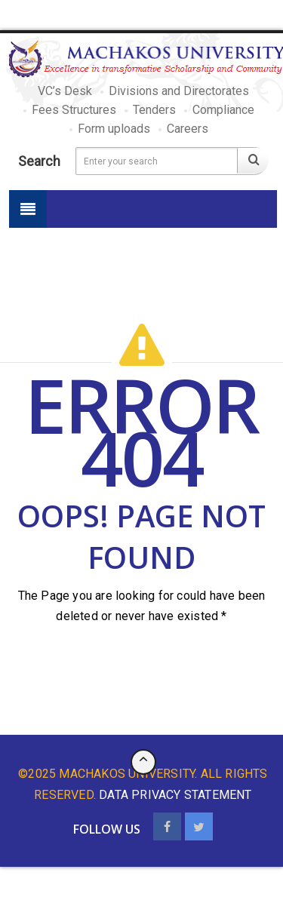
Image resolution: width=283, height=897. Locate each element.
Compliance (223, 110)
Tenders (154, 110)
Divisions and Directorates (179, 91)
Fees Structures (74, 110)
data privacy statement (175, 795)
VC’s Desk (65, 91)
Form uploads (114, 128)
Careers (187, 128)
